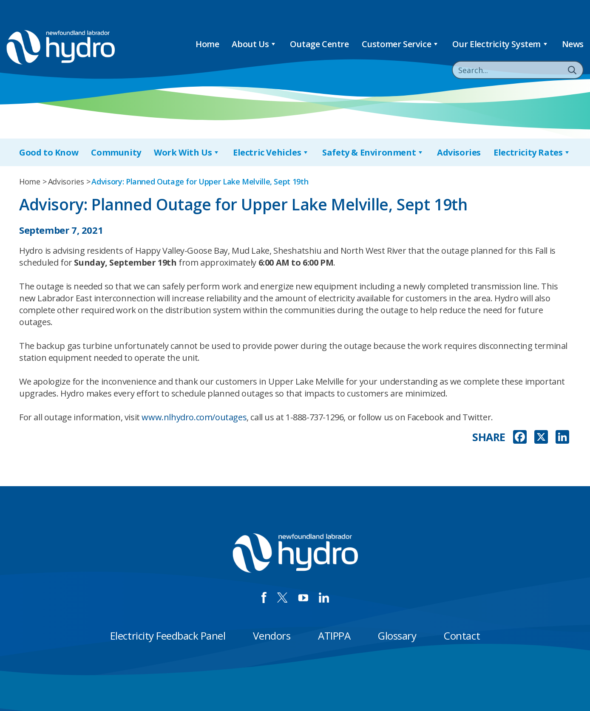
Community (116, 152)
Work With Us (187, 152)
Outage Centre (319, 44)
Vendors (271, 636)
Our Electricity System (500, 44)
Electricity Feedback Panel (168, 636)
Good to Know (48, 152)
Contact (462, 636)
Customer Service (401, 44)
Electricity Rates (532, 152)
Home (207, 44)
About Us (254, 44)
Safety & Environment (373, 152)
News (573, 44)
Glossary (397, 636)
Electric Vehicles (271, 152)
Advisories (459, 152)
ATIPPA (334, 636)
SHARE (488, 437)
